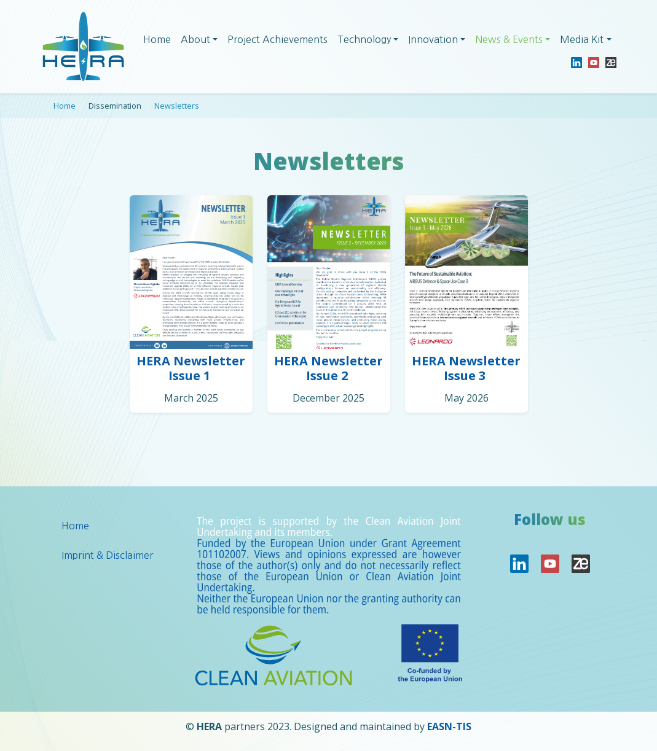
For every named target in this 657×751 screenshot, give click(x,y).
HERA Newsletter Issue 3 (466, 368)
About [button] (195, 39)
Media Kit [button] (582, 39)
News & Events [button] (509, 39)
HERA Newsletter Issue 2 (328, 368)
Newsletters (176, 105)
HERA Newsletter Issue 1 (190, 368)
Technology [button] (364, 39)
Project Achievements (277, 39)
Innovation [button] (433, 39)
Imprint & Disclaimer (107, 555)
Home (157, 39)
